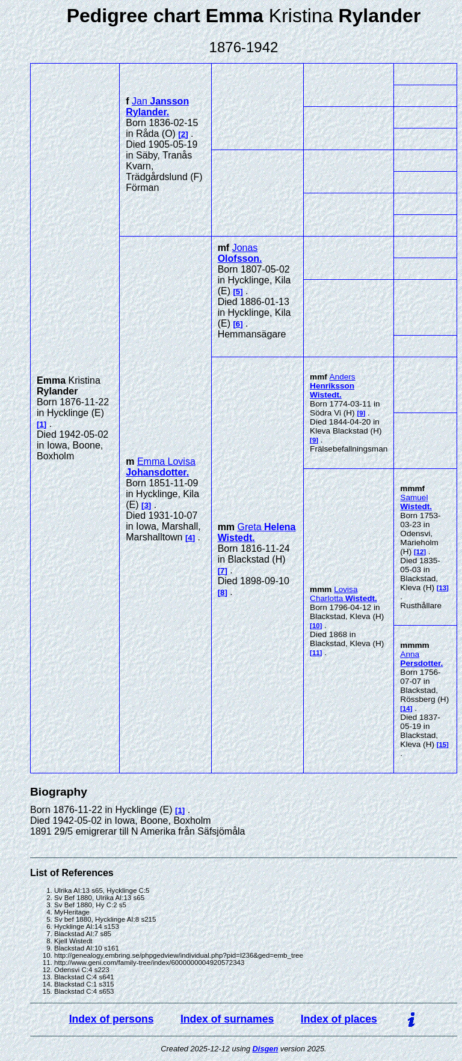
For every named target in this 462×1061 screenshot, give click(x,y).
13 (443, 587)
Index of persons (111, 1019)
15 (443, 744)
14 (406, 708)
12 (420, 551)
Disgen (266, 1048)
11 (316, 652)
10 (316, 625)
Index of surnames (227, 1019)
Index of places (339, 1019)
